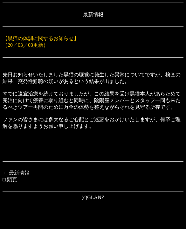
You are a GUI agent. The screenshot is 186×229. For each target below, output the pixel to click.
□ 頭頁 (10, 179)
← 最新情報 (16, 173)
